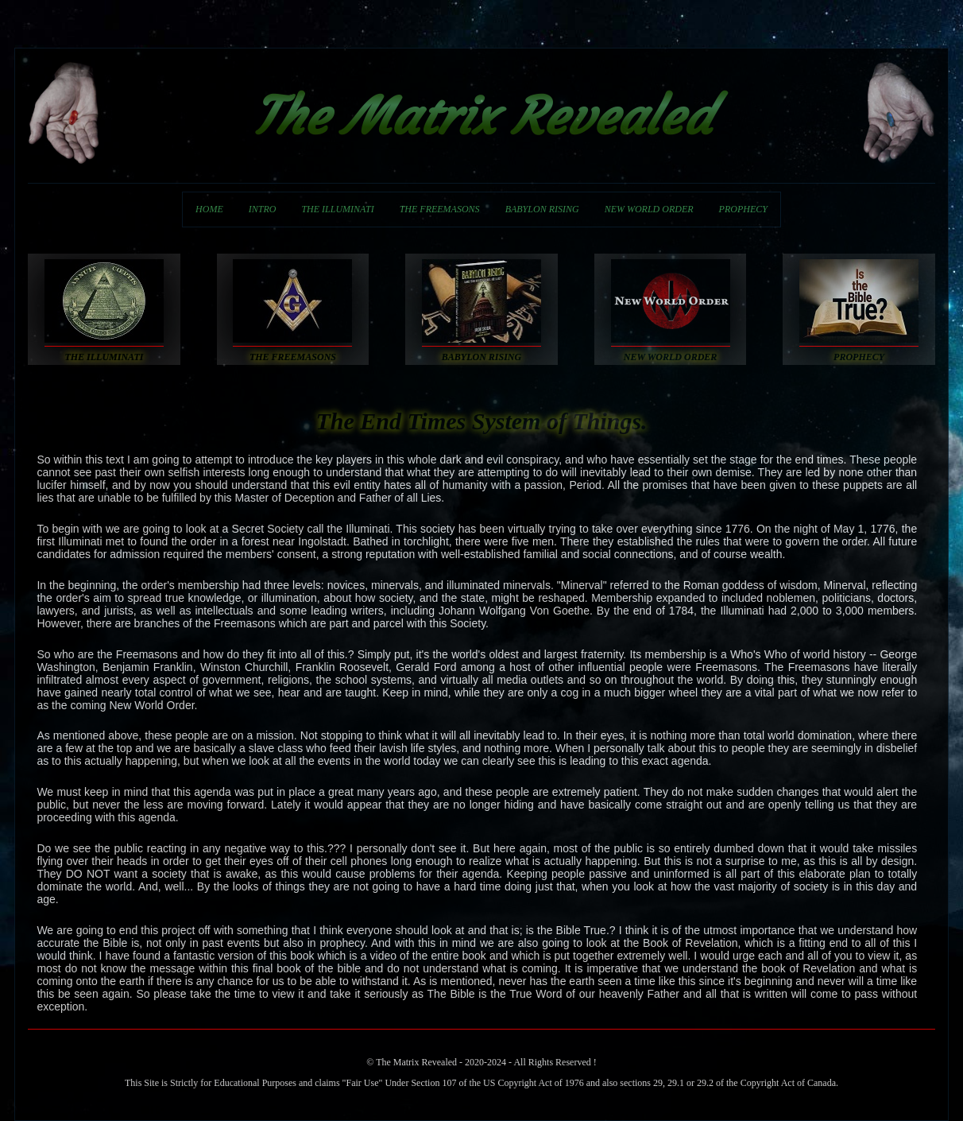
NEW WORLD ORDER (649, 209)
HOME (209, 209)
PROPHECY (743, 209)
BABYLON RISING (542, 209)
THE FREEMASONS (440, 209)
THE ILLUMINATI (337, 209)
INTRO (263, 209)
